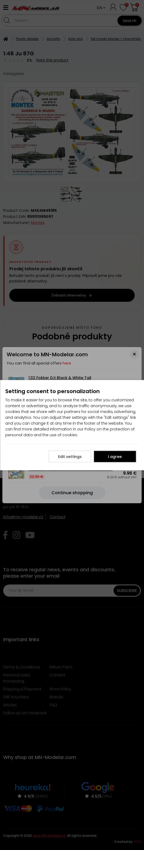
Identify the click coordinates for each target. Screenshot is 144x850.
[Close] (134, 354)
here (67, 363)
